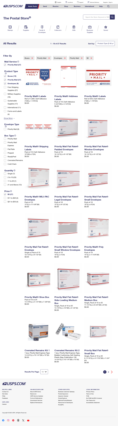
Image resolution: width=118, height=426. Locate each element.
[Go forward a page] (112, 372)
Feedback (5, 398)
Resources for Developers (65, 402)
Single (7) (11, 173)
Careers (4, 404)
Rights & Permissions (36, 402)
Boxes (27, 58)
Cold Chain (12, 164)
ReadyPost (12, 156)
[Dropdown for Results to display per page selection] (44, 371)
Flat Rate (11, 149)
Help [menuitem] (101, 6)
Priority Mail (12, 139)
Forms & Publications (36, 398)
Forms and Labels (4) (15, 112)
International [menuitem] (89, 6)
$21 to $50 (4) (13, 202)
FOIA (87, 396)
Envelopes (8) (13, 83)
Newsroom (33, 394)
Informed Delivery (94, 2)
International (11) (14, 107)
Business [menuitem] (77, 6)
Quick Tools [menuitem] (32, 6)
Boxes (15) (12, 76)
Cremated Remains (15, 160)
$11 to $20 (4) (13, 198)
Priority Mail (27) (14, 65)
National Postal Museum (65, 400)
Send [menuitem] (45, 6)
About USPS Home (35, 391)
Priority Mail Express (12, 143)
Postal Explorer (62, 398)
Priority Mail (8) (13, 129)
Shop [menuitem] (66, 6)
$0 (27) (10, 194)
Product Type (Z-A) (104, 43)
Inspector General (63, 396)
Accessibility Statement (93, 402)
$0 (88, 58)
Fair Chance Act (90, 400)
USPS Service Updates (36, 396)
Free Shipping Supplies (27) (13, 88)
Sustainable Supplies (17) (13, 102)
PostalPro (61, 404)
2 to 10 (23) (12, 177)
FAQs (3, 396)
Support (81, 2)
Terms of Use (90, 394)
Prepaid (11, 153)
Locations (70, 2)
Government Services (36, 400)
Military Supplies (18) (14, 95)
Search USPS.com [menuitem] (108, 6)
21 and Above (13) (15, 185)
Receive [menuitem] (55, 6)
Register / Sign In (107, 2)
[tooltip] (18, 61)
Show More (8, 118)
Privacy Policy (90, 391)
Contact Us (5, 391)
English (57, 2)
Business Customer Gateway (66, 391)
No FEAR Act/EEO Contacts (94, 398)
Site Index (5, 394)
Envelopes (58, 58)
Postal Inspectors (63, 394)
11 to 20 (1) (12, 181)
